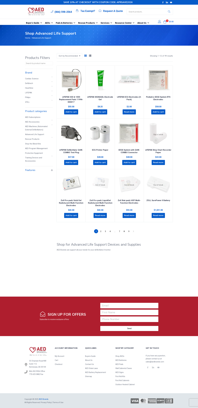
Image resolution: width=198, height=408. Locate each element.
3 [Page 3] (105, 231)
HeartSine (29, 88)
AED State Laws (91, 368)
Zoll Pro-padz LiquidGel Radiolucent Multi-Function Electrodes (100, 202)
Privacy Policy (46, 402)
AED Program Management (36, 148)
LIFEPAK (28, 93)
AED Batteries (121, 360)
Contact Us (89, 364)
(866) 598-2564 (63, 11)
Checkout (58, 364)
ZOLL (27, 102)
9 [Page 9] (128, 231)
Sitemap (88, 376)
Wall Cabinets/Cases (123, 368)
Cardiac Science (32, 79)
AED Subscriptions (32, 117)
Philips (27, 97)
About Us (88, 360)
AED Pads (119, 364)
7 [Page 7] (119, 231)
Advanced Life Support (34, 134)
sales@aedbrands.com (155, 361)
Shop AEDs (119, 356)
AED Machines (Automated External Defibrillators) (36, 128)
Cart (56, 360)
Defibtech (29, 83)
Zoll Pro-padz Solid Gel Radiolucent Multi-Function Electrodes (71, 202)
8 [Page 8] (124, 231)
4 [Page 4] (110, 231)
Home (27, 38)
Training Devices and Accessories (33, 159)
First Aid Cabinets (122, 380)
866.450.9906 (34, 371)
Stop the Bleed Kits (33, 144)
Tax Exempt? (87, 11)
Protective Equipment (34, 153)
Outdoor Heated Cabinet (125, 384)
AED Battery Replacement (95, 372)
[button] (164, 22)
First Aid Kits (120, 376)
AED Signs (119, 372)
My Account (59, 356)
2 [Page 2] (100, 231)
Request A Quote (113, 11)
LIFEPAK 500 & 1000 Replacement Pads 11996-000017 (71, 99)
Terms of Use (58, 402)
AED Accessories (32, 122)
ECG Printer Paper (100, 149)
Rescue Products (32, 139)
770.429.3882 (34, 374)
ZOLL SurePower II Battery (158, 199)
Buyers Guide (90, 356)
